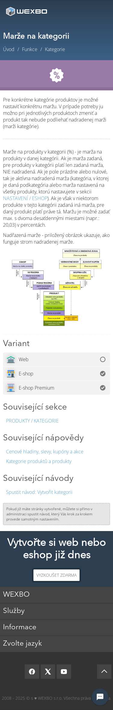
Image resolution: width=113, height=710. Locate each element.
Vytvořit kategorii (39, 492)
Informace (19, 627)
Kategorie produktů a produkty (38, 461)
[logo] (27, 11)
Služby (14, 611)
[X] (48, 671)
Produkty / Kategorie (32, 420)
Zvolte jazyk (22, 643)
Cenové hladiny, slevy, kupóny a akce (44, 451)
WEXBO (16, 594)
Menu (99, 11)
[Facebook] (32, 671)
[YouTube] (64, 671)
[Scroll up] (104, 671)
